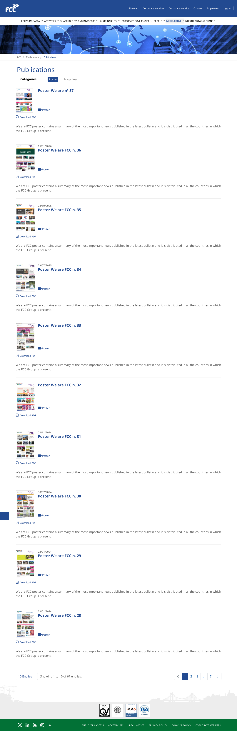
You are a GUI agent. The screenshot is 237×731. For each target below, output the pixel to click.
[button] (228, 8)
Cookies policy (181, 725)
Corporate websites (153, 8)
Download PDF (27, 117)
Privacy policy (158, 725)
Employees (213, 8)
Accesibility (115, 725)
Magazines (71, 79)
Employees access (93, 725)
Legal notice (136, 725)
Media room (32, 57)
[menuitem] (32, 21)
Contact (197, 8)
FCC (19, 57)
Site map (133, 8)
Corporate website (179, 8)
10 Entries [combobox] (28, 676)
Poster (53, 79)
